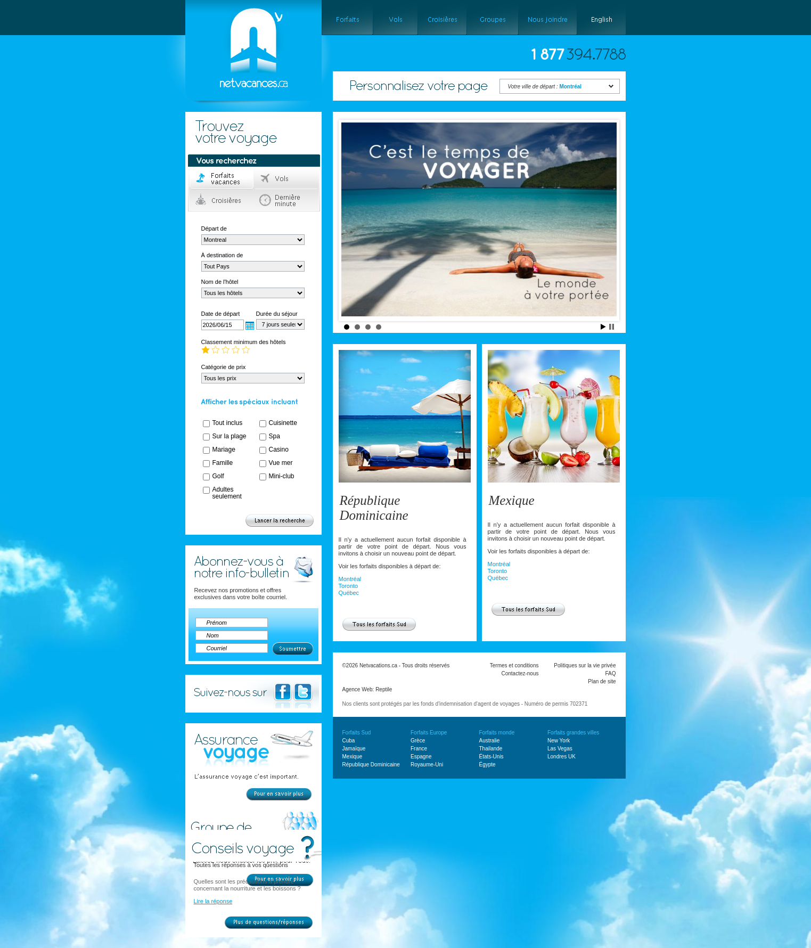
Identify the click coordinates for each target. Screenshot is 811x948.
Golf (218, 476)
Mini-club (281, 476)
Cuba (348, 740)
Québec (349, 593)
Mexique (512, 500)
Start (603, 327)
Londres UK (561, 756)
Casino (279, 449)
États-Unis (491, 756)
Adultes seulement (227, 493)
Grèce (418, 740)
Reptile (383, 689)
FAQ (610, 673)
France (419, 748)
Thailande (491, 748)
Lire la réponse (213, 901)
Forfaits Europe (429, 732)
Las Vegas (559, 748)
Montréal (350, 579)
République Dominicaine (374, 507)
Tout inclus (227, 423)
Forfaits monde (497, 732)
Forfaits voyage (222, 179)
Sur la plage (229, 436)
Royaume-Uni (427, 764)
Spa (274, 436)
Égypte (487, 764)
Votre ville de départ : (545, 86)
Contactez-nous (519, 673)
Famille (222, 463)
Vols (287, 179)
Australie (489, 740)
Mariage (223, 449)
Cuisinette (283, 423)
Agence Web (357, 689)
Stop (611, 327)
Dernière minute (287, 200)
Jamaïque (354, 748)
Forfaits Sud (356, 732)
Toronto (348, 586)
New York (558, 740)
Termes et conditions (514, 665)
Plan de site (602, 681)
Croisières (222, 200)
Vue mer (281, 463)
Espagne (421, 756)
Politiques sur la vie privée (585, 665)
